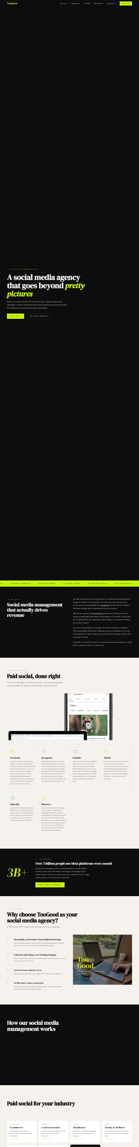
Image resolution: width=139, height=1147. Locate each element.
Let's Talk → (15, 316)
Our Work (87, 3)
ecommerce (98, 613)
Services (63, 3)
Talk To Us (126, 3)
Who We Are (98, 3)
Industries (75, 3)
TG (12, 3)
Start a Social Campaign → (50, 885)
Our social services (38, 316)
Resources (111, 3)
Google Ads (105, 605)
